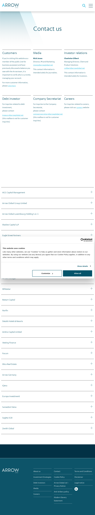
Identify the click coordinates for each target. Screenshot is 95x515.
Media (35, 488)
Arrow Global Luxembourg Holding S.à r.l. (20, 214)
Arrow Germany (9, 374)
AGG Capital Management (13, 192)
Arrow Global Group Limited (14, 203)
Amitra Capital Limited (12, 332)
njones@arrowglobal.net (43, 65)
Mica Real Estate (9, 364)
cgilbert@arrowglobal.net (74, 68)
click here (12, 86)
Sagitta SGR (7, 417)
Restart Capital (8, 299)
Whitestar (6, 289)
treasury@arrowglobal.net (12, 115)
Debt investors (39, 483)
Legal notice (79, 483)
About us (37, 471)
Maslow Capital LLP (10, 224)
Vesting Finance (9, 342)
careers (80, 107)
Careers (36, 494)
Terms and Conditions (83, 471)
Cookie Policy (59, 477)
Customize (47, 273)
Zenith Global (8, 428)
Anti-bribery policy (61, 491)
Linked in (76, 489)
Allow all (77, 273)
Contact (57, 471)
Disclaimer (78, 477)
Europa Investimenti (11, 396)
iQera (4, 385)
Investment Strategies (42, 477)
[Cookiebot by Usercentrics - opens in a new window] (82, 240)
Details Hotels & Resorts (12, 321)
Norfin (5, 310)
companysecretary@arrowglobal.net (48, 114)
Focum (5, 353)
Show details (82, 266)
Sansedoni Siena (9, 407)
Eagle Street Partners (11, 235)
